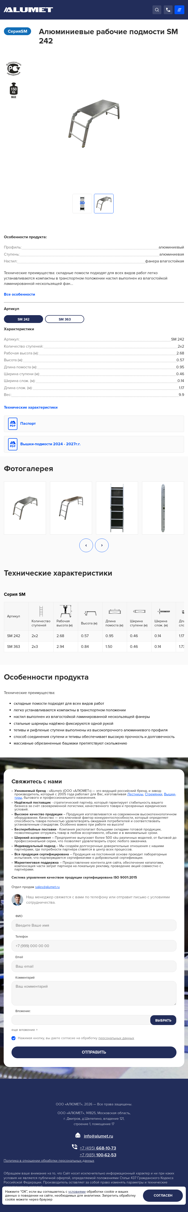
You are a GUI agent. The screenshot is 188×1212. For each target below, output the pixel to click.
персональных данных (116, 1038)
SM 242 (23, 319)
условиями (77, 1192)
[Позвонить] (168, 9)
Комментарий (25, 978)
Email (19, 957)
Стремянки (153, 794)
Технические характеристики (31, 407)
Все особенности (19, 294)
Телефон (21, 937)
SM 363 (65, 319)
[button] (86, 546)
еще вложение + (25, 1030)
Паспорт (28, 423)
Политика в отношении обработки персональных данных (49, 1161)
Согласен (163, 1195)
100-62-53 (98, 1155)
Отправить (94, 1052)
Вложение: (23, 1011)
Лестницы (135, 794)
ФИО (19, 916)
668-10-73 (98, 1148)
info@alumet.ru (98, 1136)
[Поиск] (157, 9)
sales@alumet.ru (47, 887)
